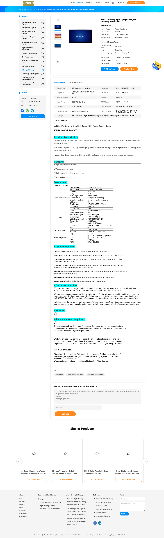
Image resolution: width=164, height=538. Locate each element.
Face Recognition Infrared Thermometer (33, 83)
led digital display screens (95, 374)
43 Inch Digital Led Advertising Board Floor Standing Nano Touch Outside (127, 473)
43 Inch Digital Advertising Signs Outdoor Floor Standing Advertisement (96, 473)
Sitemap (22, 510)
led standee (59, 374)
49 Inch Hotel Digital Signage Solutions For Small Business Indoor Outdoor (76, 521)
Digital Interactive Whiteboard (33, 48)
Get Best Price (109, 69)
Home (21, 499)
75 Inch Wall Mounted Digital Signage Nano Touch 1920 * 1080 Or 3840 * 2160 (64, 473)
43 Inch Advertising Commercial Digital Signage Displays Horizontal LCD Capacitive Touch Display (50, 506)
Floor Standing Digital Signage (33, 23)
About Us (22, 505)
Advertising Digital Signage (33, 74)
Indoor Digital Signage (33, 28)
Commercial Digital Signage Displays (33, 78)
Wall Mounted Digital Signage (33, 37)
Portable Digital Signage (33, 53)
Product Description (75, 82)
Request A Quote (135, 3)
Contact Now (32, 116)
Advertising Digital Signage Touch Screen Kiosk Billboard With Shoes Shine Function (76, 511)
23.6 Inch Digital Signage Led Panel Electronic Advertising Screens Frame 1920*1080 (76, 502)
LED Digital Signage (33, 70)
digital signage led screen (75, 374)
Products (22, 502)
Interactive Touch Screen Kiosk (33, 61)
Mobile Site (23, 513)
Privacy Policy (23, 516)
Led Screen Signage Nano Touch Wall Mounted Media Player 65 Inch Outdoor (34, 473)
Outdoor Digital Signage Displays (33, 43)
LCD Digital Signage (33, 66)
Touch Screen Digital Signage (33, 32)
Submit (65, 414)
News (21, 507)
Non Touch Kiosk (33, 57)
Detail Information (60, 82)
